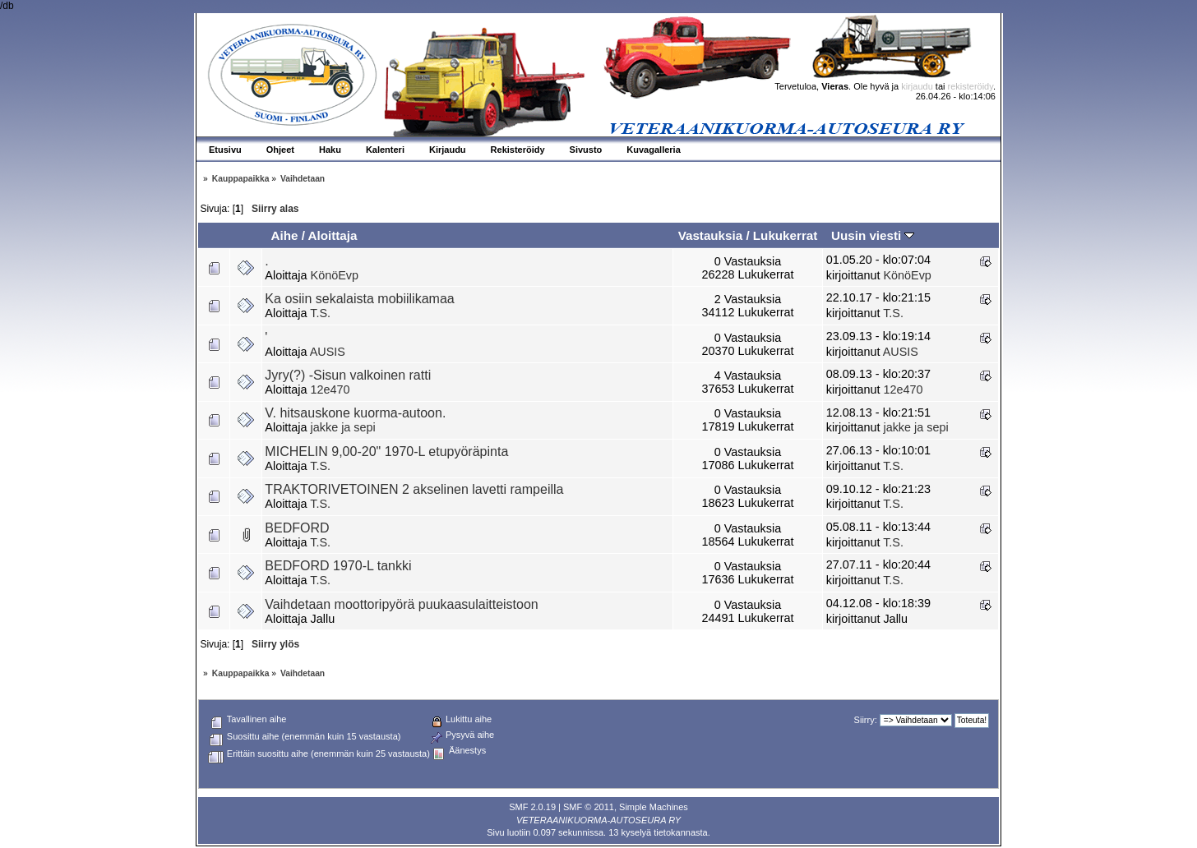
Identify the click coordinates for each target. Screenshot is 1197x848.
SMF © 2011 (588, 807)
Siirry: (865, 720)
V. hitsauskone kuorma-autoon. (355, 413)
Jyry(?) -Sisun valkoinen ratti (348, 375)
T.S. (320, 313)
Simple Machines (653, 807)
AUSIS (327, 351)
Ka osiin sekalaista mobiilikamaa (359, 299)
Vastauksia (710, 235)
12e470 (330, 389)
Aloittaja (333, 235)
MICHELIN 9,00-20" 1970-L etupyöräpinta (386, 452)
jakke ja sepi (343, 427)
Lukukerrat (785, 235)
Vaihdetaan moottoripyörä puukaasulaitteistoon (401, 604)
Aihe (284, 235)
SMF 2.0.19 (532, 807)
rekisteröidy (970, 86)
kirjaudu (917, 86)
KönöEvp (334, 275)
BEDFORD (297, 528)
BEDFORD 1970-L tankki (338, 566)
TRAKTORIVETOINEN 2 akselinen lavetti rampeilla (414, 489)
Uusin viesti (872, 235)
